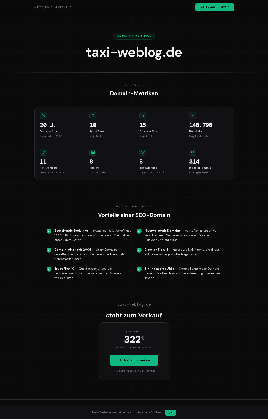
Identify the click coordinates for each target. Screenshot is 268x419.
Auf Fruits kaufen (134, 360)
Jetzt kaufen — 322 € (214, 7)
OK (170, 412)
